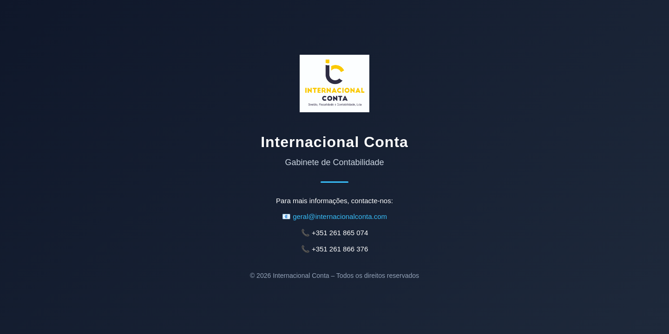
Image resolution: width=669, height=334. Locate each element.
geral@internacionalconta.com (340, 216)
